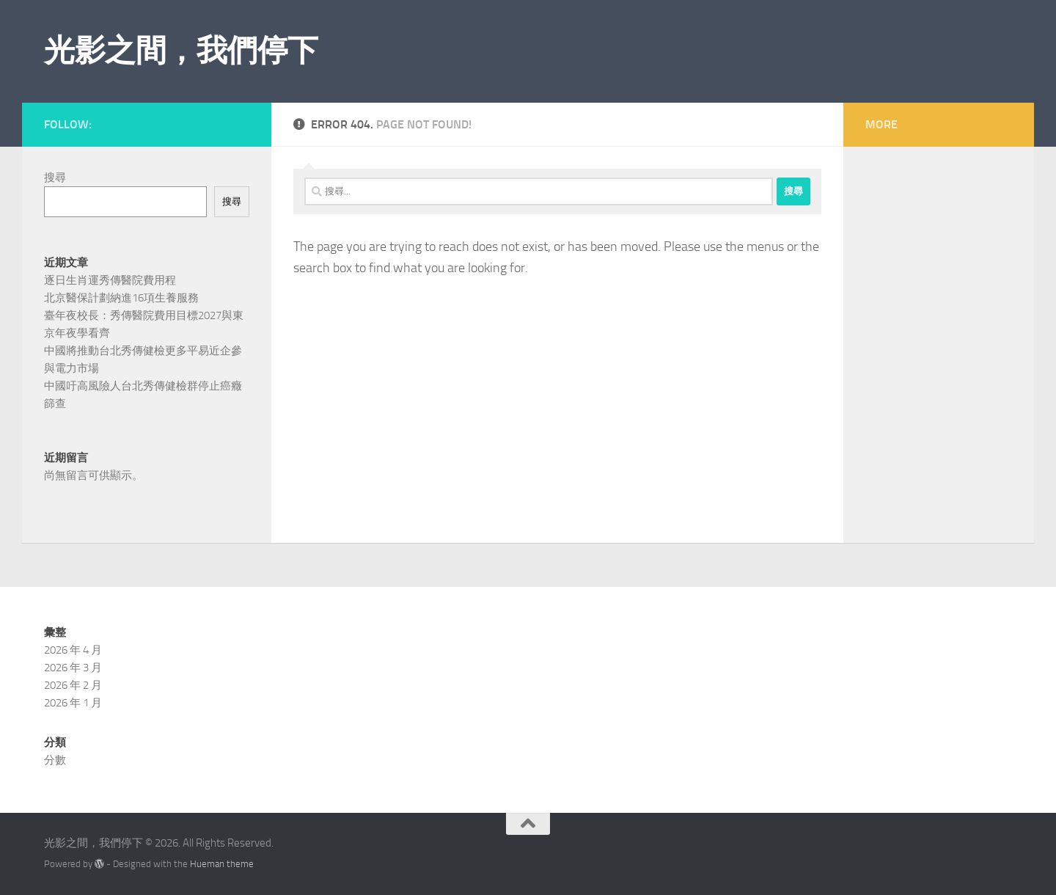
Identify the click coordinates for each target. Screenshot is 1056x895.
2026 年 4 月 (73, 650)
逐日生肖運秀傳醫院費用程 (110, 280)
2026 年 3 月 (73, 667)
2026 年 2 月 (73, 685)
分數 (55, 760)
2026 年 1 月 (73, 702)
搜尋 (55, 177)
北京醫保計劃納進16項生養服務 (121, 297)
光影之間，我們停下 (181, 50)
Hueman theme (222, 863)
